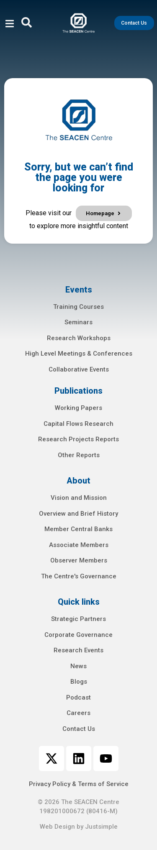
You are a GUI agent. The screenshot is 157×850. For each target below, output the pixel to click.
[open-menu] (9, 25)
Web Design (57, 826)
